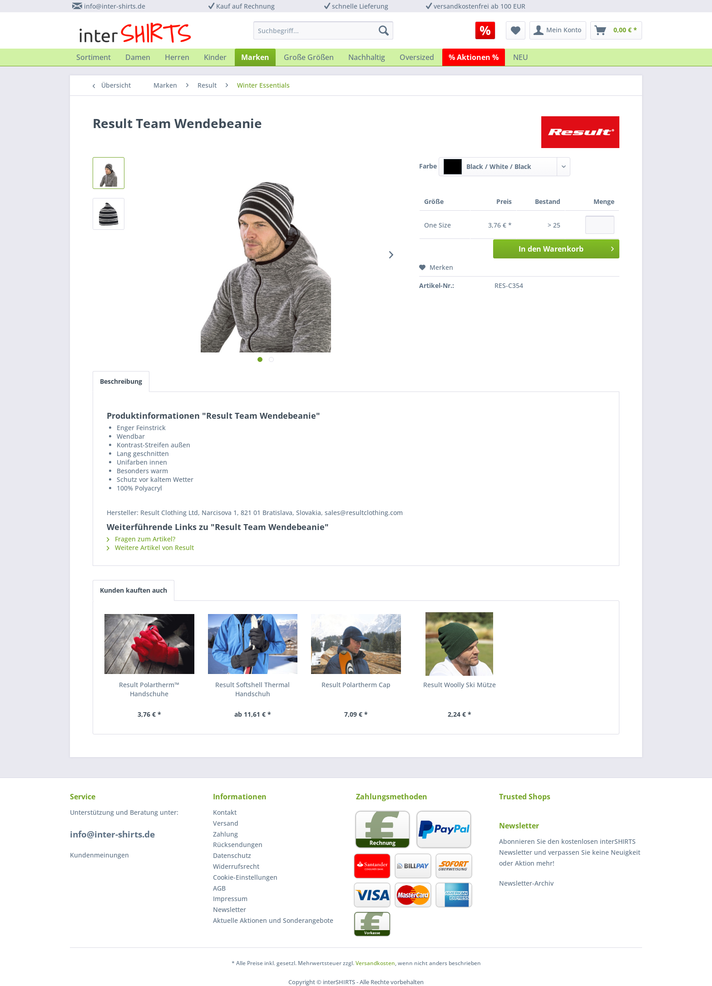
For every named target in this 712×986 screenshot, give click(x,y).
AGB (219, 888)
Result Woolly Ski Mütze (459, 684)
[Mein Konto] (557, 30)
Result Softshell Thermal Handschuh (252, 689)
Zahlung (225, 834)
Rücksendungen (237, 844)
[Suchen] (383, 30)
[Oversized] (416, 57)
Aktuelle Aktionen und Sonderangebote (273, 920)
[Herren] (177, 57)
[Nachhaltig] (366, 57)
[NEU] (520, 57)
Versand (225, 823)
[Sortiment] (93, 57)
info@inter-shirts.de (114, 6)
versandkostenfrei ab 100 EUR (479, 6)
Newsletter (229, 909)
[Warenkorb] (616, 30)
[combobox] (504, 166)
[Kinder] (215, 57)
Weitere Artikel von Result (150, 547)
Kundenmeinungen (99, 855)
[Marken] (255, 57)
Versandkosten (375, 963)
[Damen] (138, 57)
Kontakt (225, 812)
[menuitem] (488, 30)
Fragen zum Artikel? (141, 539)
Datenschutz (232, 855)
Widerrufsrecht (236, 866)
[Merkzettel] (515, 30)
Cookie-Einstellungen (245, 877)
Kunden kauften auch (133, 590)
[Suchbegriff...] (323, 30)
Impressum (230, 898)
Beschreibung (121, 381)
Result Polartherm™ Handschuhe (149, 689)
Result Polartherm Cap (356, 684)
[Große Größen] (308, 57)
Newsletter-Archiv (526, 883)
